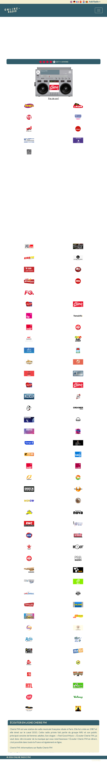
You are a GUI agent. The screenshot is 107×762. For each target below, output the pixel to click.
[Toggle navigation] (99, 10)
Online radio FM (21, 757)
